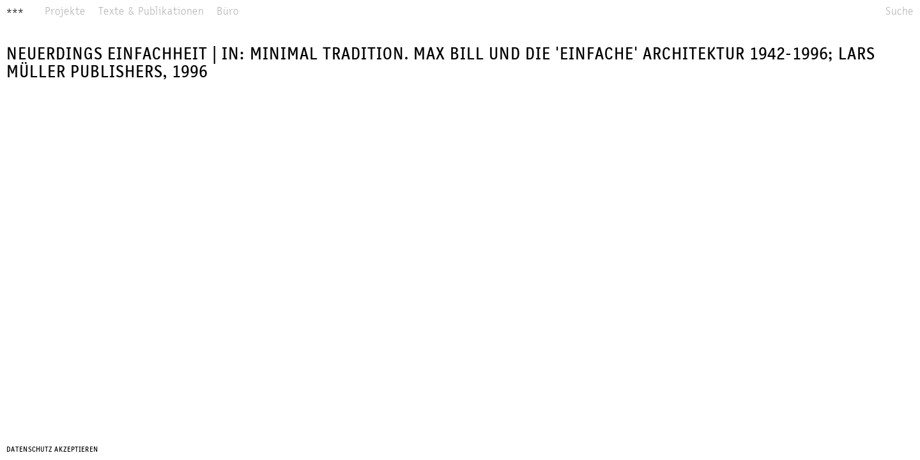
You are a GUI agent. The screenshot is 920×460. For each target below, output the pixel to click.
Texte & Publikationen (151, 11)
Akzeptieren (76, 450)
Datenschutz (29, 450)
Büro (228, 11)
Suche (899, 11)
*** (15, 12)
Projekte (65, 11)
